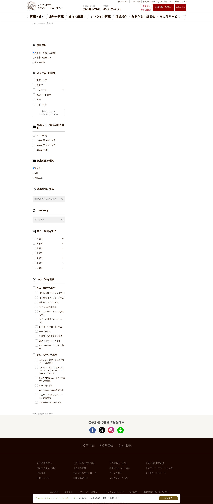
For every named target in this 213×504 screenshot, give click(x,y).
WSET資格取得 (46, 386)
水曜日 (40, 248)
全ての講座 (39, 62)
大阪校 (40, 85)
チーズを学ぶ (45, 331)
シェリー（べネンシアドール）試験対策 (50, 396)
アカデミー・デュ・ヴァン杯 (159, 468)
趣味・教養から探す (46, 288)
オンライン (42, 90)
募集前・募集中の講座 (44, 52)
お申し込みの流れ (149, 2)
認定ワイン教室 (44, 95)
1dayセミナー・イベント (50, 341)
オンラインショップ (114, 492)
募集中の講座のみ (42, 57)
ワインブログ (115, 473)
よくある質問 (162, 2)
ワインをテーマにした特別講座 (51, 347)
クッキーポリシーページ (68, 498)
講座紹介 (41, 23)
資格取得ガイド (80, 478)
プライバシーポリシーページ (45, 498)
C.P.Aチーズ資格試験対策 (50, 402)
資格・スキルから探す (47, 355)
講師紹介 (121, 16)
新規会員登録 (146, 10)
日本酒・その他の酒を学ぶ (50, 327)
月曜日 (40, 238)
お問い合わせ (43, 478)
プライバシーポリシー (89, 492)
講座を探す (37, 16)
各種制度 (41, 473)
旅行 (39, 100)
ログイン (146, 6)
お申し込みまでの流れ (83, 463)
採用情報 (68, 492)
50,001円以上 (43, 150)
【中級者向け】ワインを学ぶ (51, 298)
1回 (36, 173)
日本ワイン (42, 104)
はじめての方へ (123, 2)
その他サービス (170, 16)
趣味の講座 (56, 16)
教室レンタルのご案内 (119, 468)
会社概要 (54, 492)
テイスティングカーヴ (156, 473)
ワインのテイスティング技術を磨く (51, 313)
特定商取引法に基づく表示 (156, 492)
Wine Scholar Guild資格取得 (51, 390)
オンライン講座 (100, 16)
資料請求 (179, 7)
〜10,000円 (42, 135)
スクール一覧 (135, 2)
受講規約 (134, 492)
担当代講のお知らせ (155, 463)
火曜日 (40, 243)
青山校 (90, 445)
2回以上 (38, 178)
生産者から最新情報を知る (50, 336)
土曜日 (40, 263)
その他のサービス (117, 463)
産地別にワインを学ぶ (48, 302)
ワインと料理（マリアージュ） (50, 320)
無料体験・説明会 (163, 7)
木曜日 (40, 253)
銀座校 (109, 445)
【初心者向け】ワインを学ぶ (51, 293)
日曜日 (40, 268)
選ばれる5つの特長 (46, 468)
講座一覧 (50, 23)
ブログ (184, 2)
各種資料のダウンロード (84, 473)
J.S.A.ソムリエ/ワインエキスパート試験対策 (51, 361)
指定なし (38, 168)
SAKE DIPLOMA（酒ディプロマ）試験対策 (52, 379)
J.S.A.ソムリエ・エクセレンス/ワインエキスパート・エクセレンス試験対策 (52, 370)
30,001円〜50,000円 (46, 145)
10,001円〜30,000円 (46, 140)
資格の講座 (75, 16)
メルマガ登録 (174, 2)
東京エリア (42, 80)
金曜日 (40, 258)
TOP (34, 23)
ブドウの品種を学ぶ (48, 307)
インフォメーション (118, 478)
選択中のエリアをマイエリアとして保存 (49, 112)
